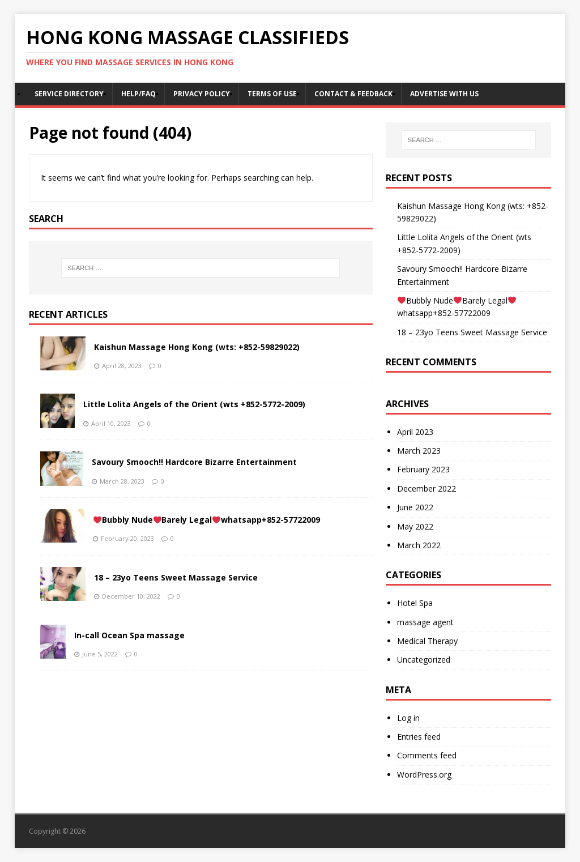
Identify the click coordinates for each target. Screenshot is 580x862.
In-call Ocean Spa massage (129, 635)
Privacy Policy (201, 94)
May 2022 (415, 526)
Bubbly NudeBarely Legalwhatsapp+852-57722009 (207, 519)
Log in (408, 717)
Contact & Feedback (353, 94)
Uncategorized (423, 659)
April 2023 (415, 431)
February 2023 (423, 469)
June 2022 (415, 507)
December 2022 (426, 488)
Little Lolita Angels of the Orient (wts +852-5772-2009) (194, 404)
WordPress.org (424, 774)
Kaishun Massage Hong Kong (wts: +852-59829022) (197, 347)
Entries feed (419, 736)
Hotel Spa (415, 603)
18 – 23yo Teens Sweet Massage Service (176, 577)
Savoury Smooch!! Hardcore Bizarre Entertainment (194, 461)
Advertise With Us (444, 94)
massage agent (425, 622)
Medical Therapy (427, 640)
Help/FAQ (138, 94)
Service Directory (69, 94)
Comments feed (427, 755)
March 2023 (419, 450)
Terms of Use (272, 94)
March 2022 (419, 545)
